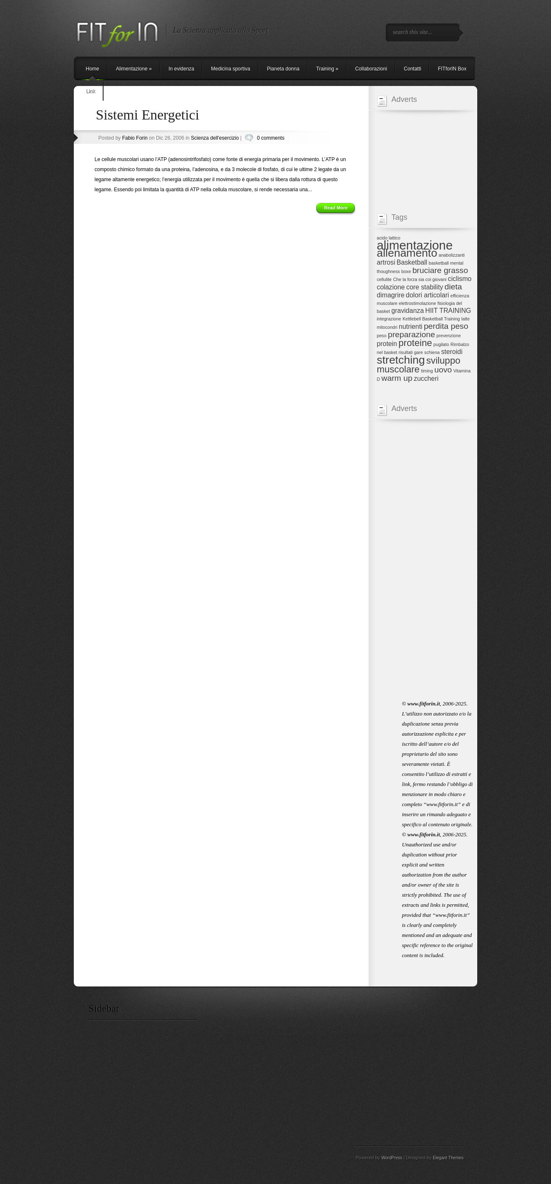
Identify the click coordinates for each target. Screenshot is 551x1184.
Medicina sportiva (230, 69)
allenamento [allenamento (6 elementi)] (407, 253)
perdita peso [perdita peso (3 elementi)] (446, 326)
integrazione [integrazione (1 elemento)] (389, 318)
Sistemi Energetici (148, 114)
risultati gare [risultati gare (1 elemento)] (410, 352)
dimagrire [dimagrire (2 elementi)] (391, 295)
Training (327, 69)
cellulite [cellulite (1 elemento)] (384, 279)
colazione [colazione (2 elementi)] (391, 287)
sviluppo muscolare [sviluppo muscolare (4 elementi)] (418, 365)
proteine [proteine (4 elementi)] (415, 343)
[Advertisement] (426, 128)
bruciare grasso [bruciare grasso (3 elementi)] (440, 270)
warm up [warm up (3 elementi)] (397, 378)
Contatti (412, 69)
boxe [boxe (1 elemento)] (406, 271)
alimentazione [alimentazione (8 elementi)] (415, 245)
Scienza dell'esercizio (215, 138)
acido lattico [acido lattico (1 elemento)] (388, 237)
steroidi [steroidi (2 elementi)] (452, 351)
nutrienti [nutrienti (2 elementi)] (410, 326)
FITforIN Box (452, 69)
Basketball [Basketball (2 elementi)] (412, 262)
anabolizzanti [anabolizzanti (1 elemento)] (452, 255)
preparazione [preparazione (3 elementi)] (411, 334)
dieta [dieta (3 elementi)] (453, 286)
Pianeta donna (283, 69)
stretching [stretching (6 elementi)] (401, 360)
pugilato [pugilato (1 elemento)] (441, 344)
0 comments (270, 138)
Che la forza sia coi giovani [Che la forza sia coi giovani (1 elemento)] (419, 279)
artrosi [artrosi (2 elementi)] (386, 262)
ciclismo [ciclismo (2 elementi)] (459, 278)
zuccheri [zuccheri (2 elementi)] (426, 378)
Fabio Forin (135, 138)
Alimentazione (134, 69)
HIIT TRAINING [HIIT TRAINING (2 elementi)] (448, 310)
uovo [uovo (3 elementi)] (443, 369)
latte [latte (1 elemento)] (465, 318)
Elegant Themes (448, 1157)
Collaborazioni (371, 69)
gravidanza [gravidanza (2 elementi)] (407, 310)
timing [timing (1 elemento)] (427, 370)
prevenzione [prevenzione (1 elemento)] (449, 335)
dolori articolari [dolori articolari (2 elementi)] (427, 295)
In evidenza (181, 69)
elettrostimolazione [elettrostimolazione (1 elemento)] (417, 303)
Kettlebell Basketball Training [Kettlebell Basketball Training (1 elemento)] (431, 318)
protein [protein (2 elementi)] (387, 343)
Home (92, 69)
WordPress (391, 1157)
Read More (335, 207)
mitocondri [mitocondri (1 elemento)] (387, 327)
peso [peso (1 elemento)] (382, 335)
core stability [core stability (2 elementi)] (424, 287)
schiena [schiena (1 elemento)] (432, 352)
